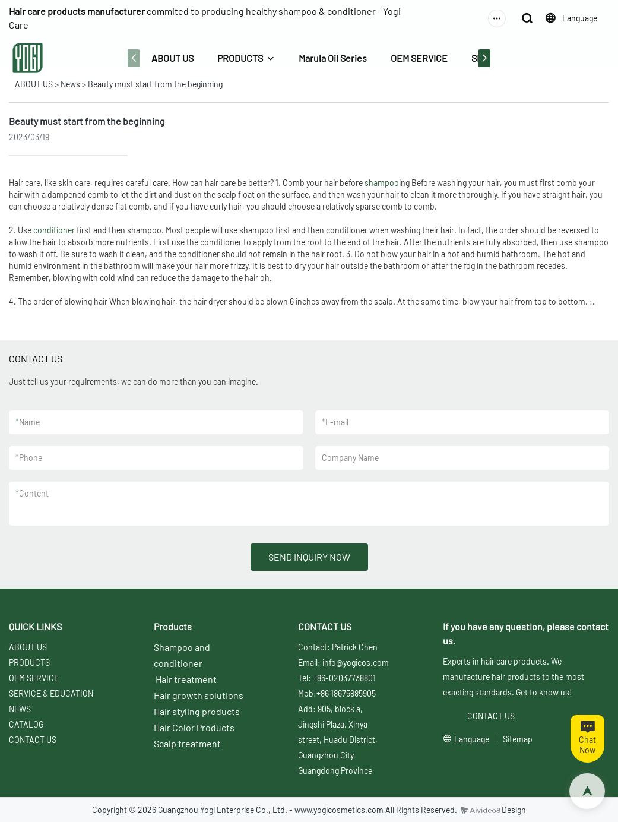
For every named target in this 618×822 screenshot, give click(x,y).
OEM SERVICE (419, 58)
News (70, 84)
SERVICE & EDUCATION (51, 693)
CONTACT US (32, 740)
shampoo (382, 183)
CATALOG (26, 724)
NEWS (20, 709)
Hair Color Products (194, 727)
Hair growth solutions (198, 695)
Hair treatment (186, 679)
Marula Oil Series (333, 58)
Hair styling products (197, 711)
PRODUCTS (240, 58)
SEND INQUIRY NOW (309, 556)
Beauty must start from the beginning (155, 84)
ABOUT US (172, 58)
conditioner (54, 230)
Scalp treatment (187, 743)
